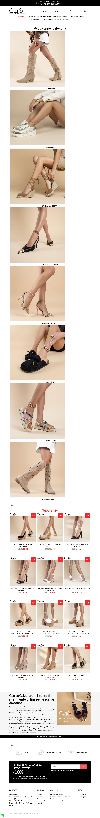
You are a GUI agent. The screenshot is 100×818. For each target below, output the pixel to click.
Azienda (39, 797)
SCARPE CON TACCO (60, 17)
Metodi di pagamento (57, 794)
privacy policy (70, 770)
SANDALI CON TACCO (77, 17)
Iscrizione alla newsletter (41, 802)
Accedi (57, 11)
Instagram (83, 797)
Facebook (83, 794)
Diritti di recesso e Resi (57, 799)
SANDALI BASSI (48, 19)
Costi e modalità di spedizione (60, 797)
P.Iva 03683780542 (15, 801)
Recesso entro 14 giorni (53, 752)
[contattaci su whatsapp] (2, 815)
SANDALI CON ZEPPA (44, 17)
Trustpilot (12, 505)
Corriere (26, 752)
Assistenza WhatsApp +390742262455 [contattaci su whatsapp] (50, 736)
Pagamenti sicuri (81, 752)
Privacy (39, 799)
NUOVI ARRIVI (20, 17)
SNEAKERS (31, 17)
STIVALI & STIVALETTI (62, 19)
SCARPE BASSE (35, 19)
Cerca (43, 11)
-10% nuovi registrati (50, 1)
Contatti (39, 794)
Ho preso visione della (63, 770)
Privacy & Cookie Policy (17, 803)
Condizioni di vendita (57, 801)
